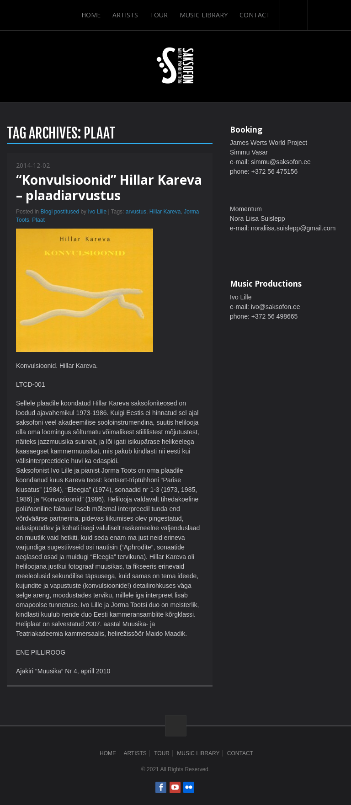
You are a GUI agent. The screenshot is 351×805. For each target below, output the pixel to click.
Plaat (38, 220)
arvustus (136, 211)
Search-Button (294, 15)
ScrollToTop (175, 725)
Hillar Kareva (165, 211)
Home (91, 15)
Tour (159, 15)
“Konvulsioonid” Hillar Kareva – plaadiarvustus (109, 187)
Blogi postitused (59, 211)
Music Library (204, 15)
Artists (125, 15)
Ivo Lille (97, 211)
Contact (254, 15)
